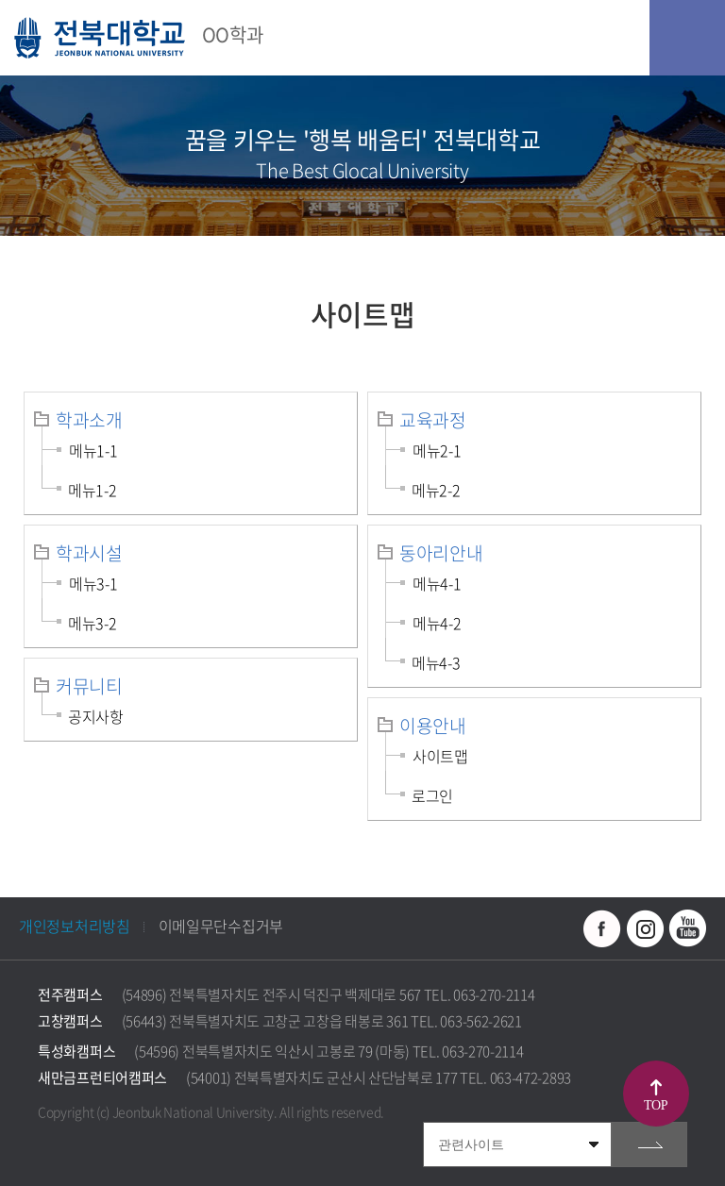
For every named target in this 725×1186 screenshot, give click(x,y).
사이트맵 (440, 755)
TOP (655, 1105)
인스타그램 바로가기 (645, 928)
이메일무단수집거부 (221, 925)
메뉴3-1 (93, 583)
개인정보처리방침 (74, 925)
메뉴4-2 (437, 622)
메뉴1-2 (92, 489)
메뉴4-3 (436, 662)
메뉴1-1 (93, 450)
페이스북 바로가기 (602, 928)
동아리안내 (441, 553)
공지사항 (96, 716)
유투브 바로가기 (687, 928)
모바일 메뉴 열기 (687, 37)
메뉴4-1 (437, 583)
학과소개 (89, 420)
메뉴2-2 (436, 489)
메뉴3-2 (92, 622)
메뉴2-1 (437, 450)
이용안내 (432, 725)
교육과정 (432, 420)
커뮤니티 (89, 686)
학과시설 (89, 553)
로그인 (432, 795)
